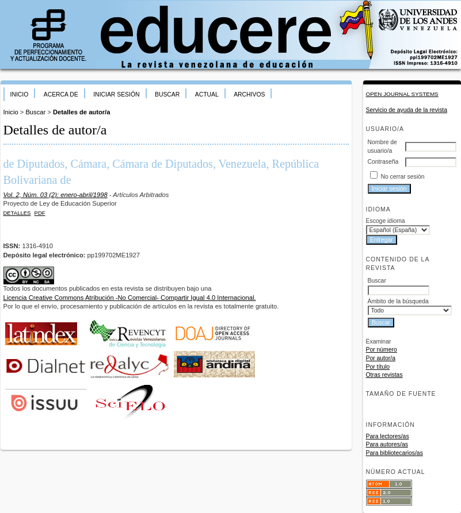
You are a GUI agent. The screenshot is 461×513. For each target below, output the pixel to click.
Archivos (249, 94)
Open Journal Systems (402, 94)
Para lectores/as (387, 436)
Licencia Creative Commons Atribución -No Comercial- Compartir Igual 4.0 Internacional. (129, 297)
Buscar (167, 94)
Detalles (17, 213)
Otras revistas (384, 375)
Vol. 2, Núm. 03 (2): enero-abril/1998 (55, 194)
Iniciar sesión (116, 94)
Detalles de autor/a (81, 112)
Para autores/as (387, 444)
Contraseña (383, 162)
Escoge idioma (385, 221)
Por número (381, 349)
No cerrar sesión (402, 176)
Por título (378, 367)
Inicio (19, 94)
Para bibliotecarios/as (394, 453)
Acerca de (61, 94)
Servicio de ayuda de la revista (407, 110)
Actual (207, 94)
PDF (40, 213)
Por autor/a (380, 358)
